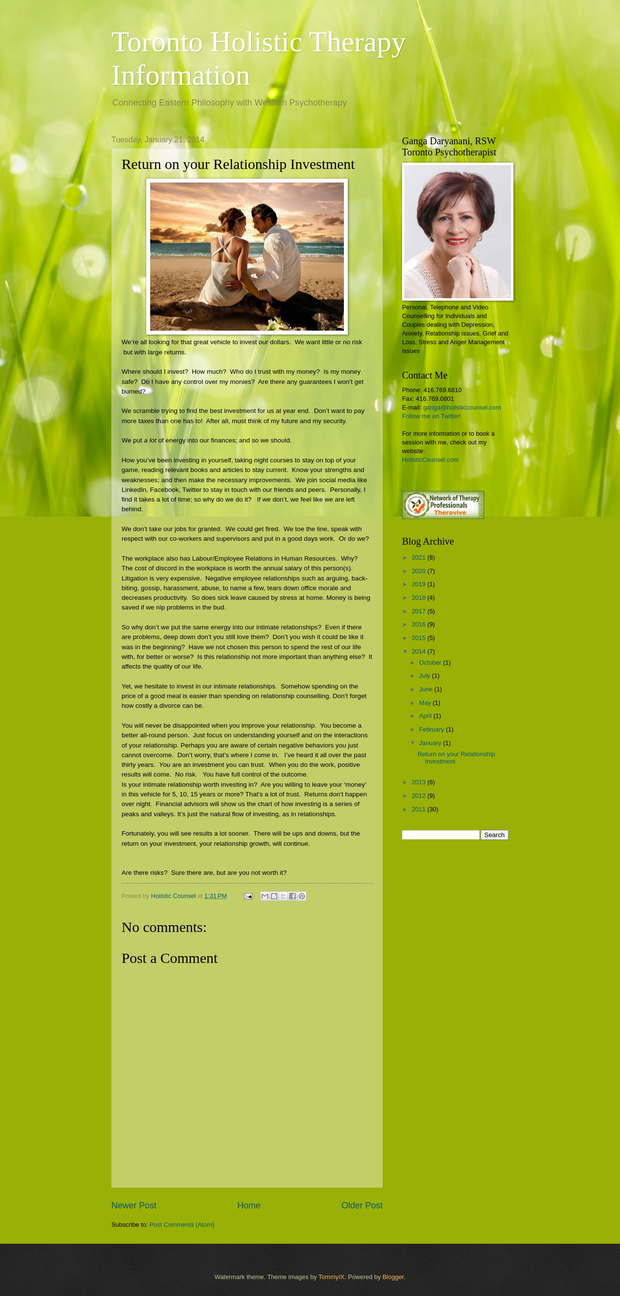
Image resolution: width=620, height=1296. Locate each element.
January (431, 743)
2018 (419, 597)
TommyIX (331, 1277)
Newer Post (133, 1205)
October (431, 662)
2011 (419, 809)
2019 (419, 584)
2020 (419, 571)
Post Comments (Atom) (182, 1224)
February (432, 729)
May (426, 702)
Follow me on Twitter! (431, 416)
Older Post (362, 1205)
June (426, 689)
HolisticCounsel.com (430, 459)
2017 (419, 611)
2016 (419, 624)
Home (249, 1205)
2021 (419, 557)
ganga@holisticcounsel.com (462, 407)
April (426, 715)
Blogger (393, 1277)
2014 (419, 651)
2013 (419, 782)
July (425, 675)
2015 (419, 637)
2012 (419, 795)
